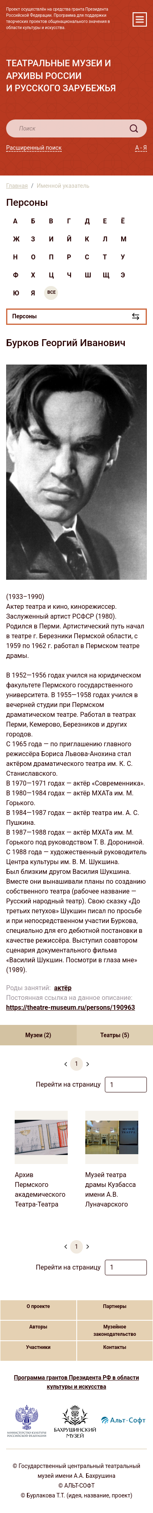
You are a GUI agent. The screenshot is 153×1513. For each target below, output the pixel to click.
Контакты (114, 1347)
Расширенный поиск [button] (34, 147)
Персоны (24, 316)
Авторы (38, 1327)
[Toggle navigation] (140, 19)
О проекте (38, 1306)
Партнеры (114, 1306)
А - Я (141, 147)
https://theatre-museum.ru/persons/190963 (70, 1007)
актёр (62, 988)
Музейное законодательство (114, 1330)
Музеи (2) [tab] (38, 1035)
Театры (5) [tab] (114, 1035)
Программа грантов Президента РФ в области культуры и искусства (76, 1382)
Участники (38, 1347)
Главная (17, 185)
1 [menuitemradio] (76, 1063)
